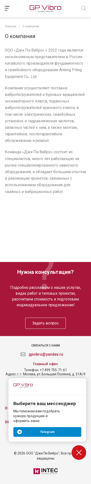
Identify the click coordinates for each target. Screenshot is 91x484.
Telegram (47, 432)
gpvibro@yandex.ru (46, 354)
